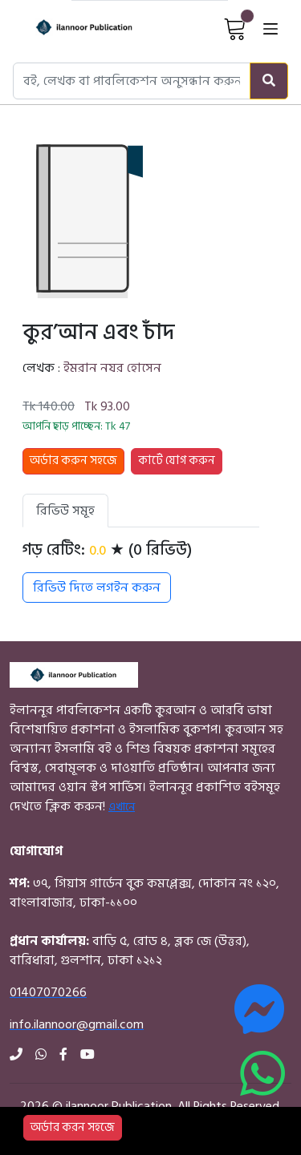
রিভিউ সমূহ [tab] (65, 510)
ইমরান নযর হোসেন (112, 367)
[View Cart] (235, 28)
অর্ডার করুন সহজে (73, 460)
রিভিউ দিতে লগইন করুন (97, 587)
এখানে (121, 806)
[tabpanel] (140, 571)
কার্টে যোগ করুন (176, 460)
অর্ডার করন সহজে (73, 1127)
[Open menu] (270, 28)
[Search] (269, 81)
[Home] (70, 28)
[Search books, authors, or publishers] (131, 81)
